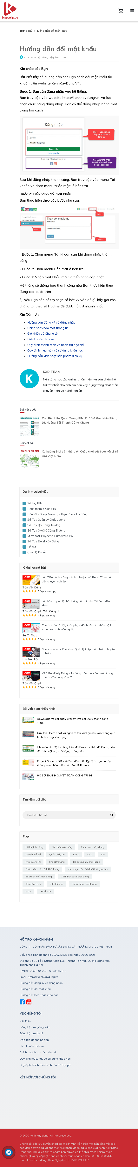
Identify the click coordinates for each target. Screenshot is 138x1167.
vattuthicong (56, 883)
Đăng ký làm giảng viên (34, 1027)
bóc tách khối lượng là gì (38, 876)
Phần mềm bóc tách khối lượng (42, 869)
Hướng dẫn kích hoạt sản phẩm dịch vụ (54, 356)
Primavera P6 (33, 861)
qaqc (28, 891)
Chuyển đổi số (33, 854)
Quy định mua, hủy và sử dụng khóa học (55, 350)
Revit (76, 854)
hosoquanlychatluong (84, 883)
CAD (89, 854)
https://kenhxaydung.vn (80, 97)
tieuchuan (45, 891)
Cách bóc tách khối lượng (75, 876)
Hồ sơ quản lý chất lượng (86, 861)
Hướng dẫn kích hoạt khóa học (39, 995)
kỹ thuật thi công (34, 847)
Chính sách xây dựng (92, 847)
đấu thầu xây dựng (62, 847)
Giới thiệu (25, 1021)
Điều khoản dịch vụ (40, 339)
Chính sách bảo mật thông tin (48, 328)
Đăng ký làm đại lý (31, 1033)
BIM (103, 854)
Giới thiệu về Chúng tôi (42, 333)
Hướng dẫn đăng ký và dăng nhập (41, 983)
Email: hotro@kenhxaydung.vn (39, 977)
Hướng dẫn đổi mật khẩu (35, 989)
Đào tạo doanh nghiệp (34, 1040)
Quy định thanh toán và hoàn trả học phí (55, 345)
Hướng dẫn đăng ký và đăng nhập (51, 322)
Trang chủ (26, 30)
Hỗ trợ (45, 57)
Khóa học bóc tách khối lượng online (88, 869)
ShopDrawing (57, 861)
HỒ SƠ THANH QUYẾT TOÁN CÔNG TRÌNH (64, 775)
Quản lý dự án (57, 854)
